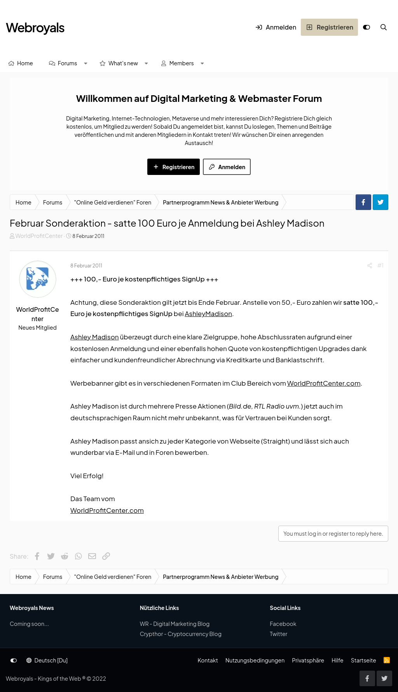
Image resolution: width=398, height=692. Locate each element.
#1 (380, 265)
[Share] (370, 265)
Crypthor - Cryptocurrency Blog (181, 633)
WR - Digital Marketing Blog (175, 623)
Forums (67, 62)
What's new (123, 62)
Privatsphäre (308, 660)
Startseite (363, 660)
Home (25, 62)
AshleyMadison (208, 313)
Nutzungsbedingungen (255, 660)
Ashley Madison (94, 336)
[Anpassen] (366, 27)
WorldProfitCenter (39, 235)
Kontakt (207, 660)
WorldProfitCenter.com (324, 383)
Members (181, 62)
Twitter (278, 633)
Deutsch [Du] (47, 660)
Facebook (283, 623)
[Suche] (383, 27)
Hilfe (337, 660)
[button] (85, 63)
